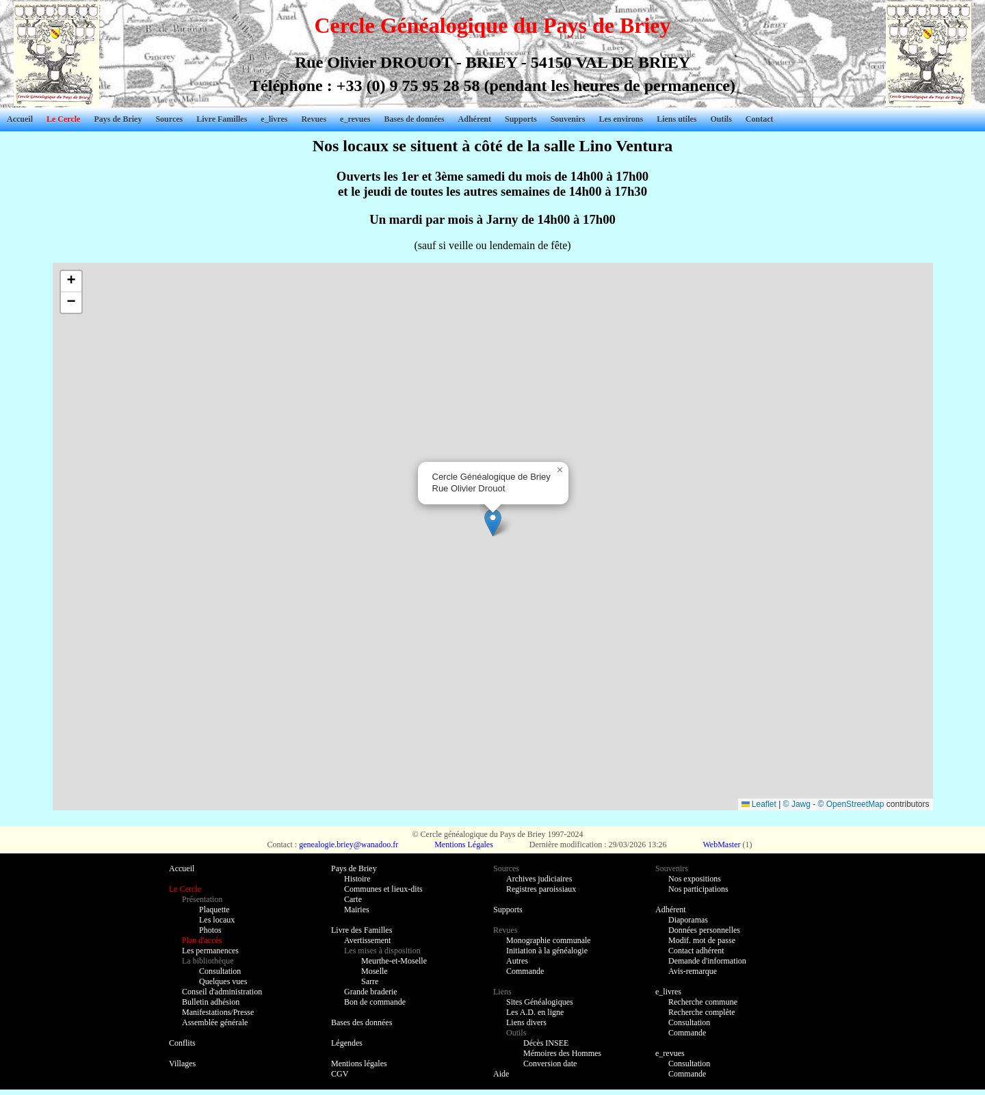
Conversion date (550, 1063)
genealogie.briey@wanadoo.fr (348, 844)
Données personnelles (704, 930)
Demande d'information (707, 961)
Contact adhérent (696, 950)
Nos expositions (694, 879)
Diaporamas (688, 920)
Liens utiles (676, 119)
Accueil (20, 119)
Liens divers (526, 1022)
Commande (525, 971)
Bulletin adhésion (210, 1002)
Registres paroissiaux (541, 889)
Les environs (621, 119)
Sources (169, 119)
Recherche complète (701, 1012)
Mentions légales (359, 1063)
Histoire (357, 879)
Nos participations (698, 889)
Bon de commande (375, 1002)
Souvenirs (568, 119)
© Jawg (797, 804)
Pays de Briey (118, 119)
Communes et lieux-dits (383, 889)
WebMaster (721, 844)
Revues (313, 119)
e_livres (274, 119)
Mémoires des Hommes (562, 1053)
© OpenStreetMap (851, 804)
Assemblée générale (215, 1022)
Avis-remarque (692, 971)
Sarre (369, 981)
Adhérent (474, 119)
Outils (721, 119)
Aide (501, 1074)
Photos (210, 930)
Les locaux (217, 920)
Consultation (220, 971)
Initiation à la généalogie (547, 950)
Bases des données (361, 1022)
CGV (339, 1074)
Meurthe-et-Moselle (394, 961)
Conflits (182, 1043)
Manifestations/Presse (218, 1012)
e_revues (355, 119)
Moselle (374, 971)
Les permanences (210, 950)
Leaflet (758, 804)
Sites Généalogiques (539, 1002)
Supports (521, 119)
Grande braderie (370, 991)
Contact (760, 119)
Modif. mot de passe (701, 940)
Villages (182, 1063)
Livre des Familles (361, 930)
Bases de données (414, 119)
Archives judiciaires (539, 879)
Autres (517, 961)
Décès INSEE (545, 1043)
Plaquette (214, 909)
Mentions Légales (463, 844)
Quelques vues (223, 981)
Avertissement (367, 940)
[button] (492, 522)
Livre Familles (221, 119)
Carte (353, 899)
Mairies (356, 909)
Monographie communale (548, 940)
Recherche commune (702, 1002)
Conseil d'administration (222, 991)
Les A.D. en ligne (535, 1012)
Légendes (347, 1043)
